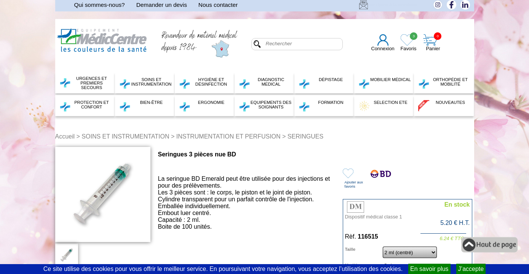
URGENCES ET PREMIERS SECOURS (83, 83)
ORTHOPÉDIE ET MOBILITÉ (443, 83)
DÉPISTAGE (321, 83)
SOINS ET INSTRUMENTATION (145, 83)
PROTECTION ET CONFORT (84, 106)
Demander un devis (161, 5)
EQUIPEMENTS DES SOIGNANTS (265, 106)
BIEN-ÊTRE (141, 106)
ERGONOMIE (202, 106)
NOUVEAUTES (441, 106)
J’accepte (471, 269)
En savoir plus (429, 269)
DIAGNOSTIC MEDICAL (261, 83)
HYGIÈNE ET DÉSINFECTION (203, 83)
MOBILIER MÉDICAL (384, 83)
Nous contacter (218, 5)
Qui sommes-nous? (99, 5)
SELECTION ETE (383, 106)
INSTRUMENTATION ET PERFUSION (228, 136)
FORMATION (321, 106)
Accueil (65, 136)
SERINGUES (305, 136)
